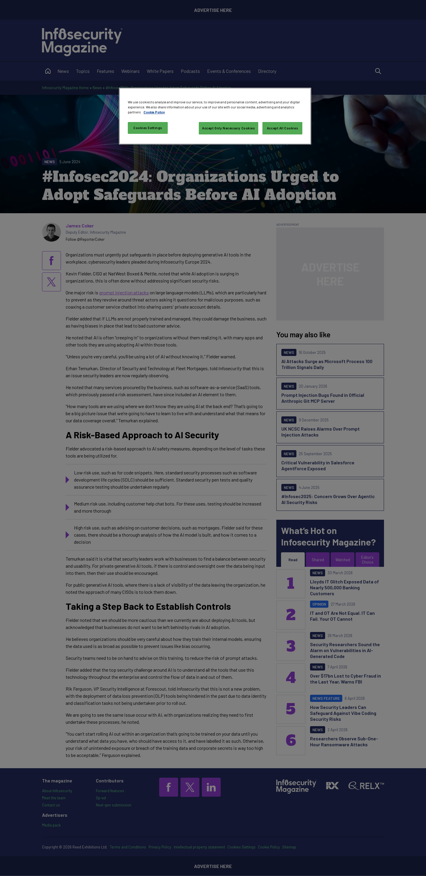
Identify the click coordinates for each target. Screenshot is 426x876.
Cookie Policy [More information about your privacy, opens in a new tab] (154, 112)
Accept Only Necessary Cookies (228, 128)
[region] (215, 116)
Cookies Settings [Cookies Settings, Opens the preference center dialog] (147, 128)
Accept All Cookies (282, 128)
